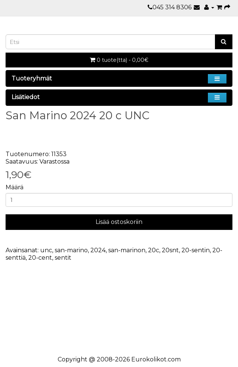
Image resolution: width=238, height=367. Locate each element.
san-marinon (126, 250)
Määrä (14, 187)
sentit (63, 257)
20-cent (40, 257)
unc (46, 250)
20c (153, 250)
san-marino (71, 250)
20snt (170, 250)
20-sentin (195, 250)
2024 (98, 250)
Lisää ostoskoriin (119, 221)
